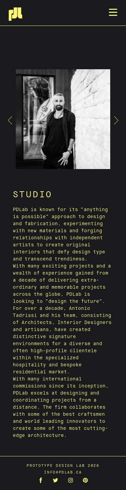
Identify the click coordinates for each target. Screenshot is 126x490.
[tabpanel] (63, 120)
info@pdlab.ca (63, 472)
